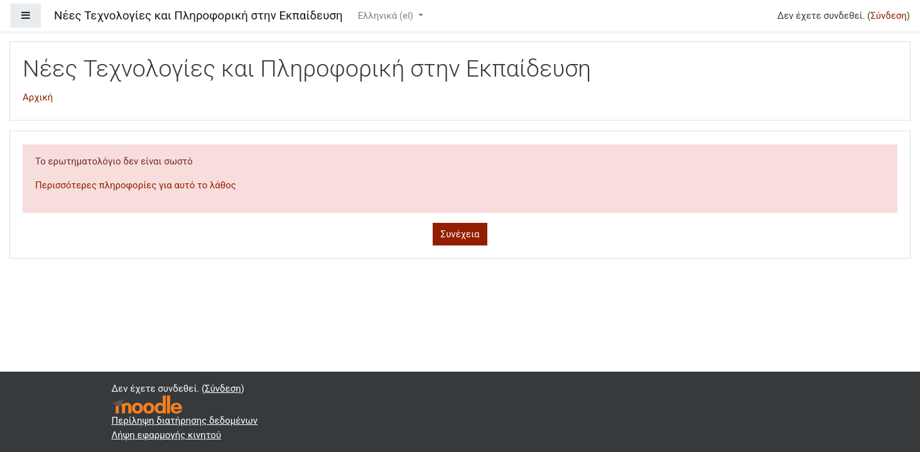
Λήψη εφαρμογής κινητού (167, 435)
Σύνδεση (888, 15)
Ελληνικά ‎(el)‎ (387, 15)
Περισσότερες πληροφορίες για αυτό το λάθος (135, 185)
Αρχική (38, 97)
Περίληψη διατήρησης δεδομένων (185, 420)
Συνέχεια (460, 234)
